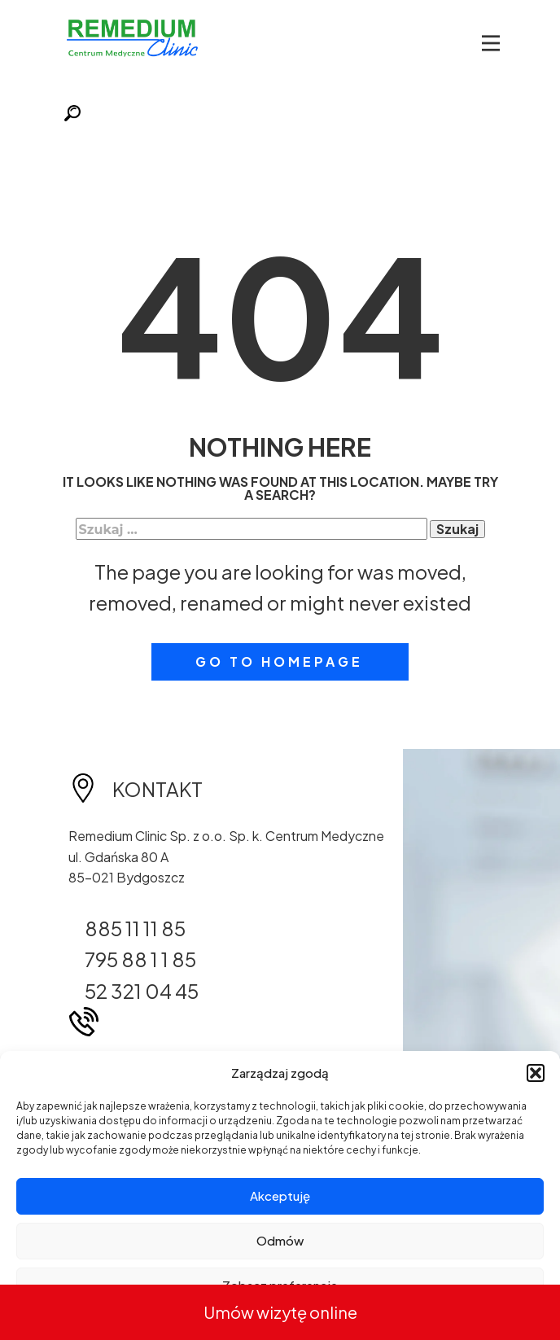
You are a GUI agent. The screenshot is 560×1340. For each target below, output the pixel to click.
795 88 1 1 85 (140, 959)
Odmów (280, 1240)
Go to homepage (279, 661)
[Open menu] (491, 43)
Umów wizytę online (280, 1312)
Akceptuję (280, 1195)
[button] (535, 1073)
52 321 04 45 (142, 991)
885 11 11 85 (135, 928)
